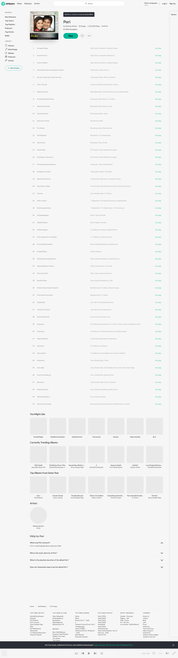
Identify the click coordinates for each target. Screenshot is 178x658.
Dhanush (33, 618)
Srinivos (106, 382)
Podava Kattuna (42, 389)
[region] (96, 606)
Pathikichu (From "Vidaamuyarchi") (57, 465)
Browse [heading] (56, 629)
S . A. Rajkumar (95, 237)
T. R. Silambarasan (107, 208)
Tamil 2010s (102, 620)
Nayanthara (56, 620)
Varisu (77, 616)
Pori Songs (53, 606)
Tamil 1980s (102, 622)
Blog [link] (144, 620)
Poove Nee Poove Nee (45, 295)
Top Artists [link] (56, 638)
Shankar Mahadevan (102, 259)
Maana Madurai (42, 339)
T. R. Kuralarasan (118, 208)
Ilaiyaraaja (93, 99)
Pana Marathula (42, 113)
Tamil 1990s (102, 616)
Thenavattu (96, 437)
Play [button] (70, 35)
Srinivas (116, 84)
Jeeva (97, 273)
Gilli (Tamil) (38, 465)
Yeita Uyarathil (42, 273)
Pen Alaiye (40, 128)
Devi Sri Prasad (95, 317)
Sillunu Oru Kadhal (96, 496)
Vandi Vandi (41, 150)
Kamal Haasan (104, 324)
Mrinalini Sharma (118, 404)
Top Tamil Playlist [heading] (105, 613)
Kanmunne (41, 360)
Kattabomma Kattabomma (46, 164)
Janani (110, 106)
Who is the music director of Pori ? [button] (43, 553)
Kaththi (135, 465)
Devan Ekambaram (124, 186)
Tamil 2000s (102, 618)
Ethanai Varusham (43, 106)
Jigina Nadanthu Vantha (45, 266)
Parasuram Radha (96, 84)
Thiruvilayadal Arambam (135, 496)
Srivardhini (108, 172)
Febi (123, 368)
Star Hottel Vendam (44, 404)
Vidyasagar (94, 70)
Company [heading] (146, 613)
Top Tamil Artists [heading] (37, 613)
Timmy (106, 360)
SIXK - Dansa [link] (124, 620)
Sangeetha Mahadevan (107, 55)
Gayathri (103, 222)
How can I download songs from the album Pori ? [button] (49, 567)
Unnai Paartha (42, 55)
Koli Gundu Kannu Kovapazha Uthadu (50, 70)
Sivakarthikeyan (58, 618)
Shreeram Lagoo (114, 288)
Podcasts (28, 3)
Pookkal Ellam (42, 251)
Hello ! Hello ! (42, 201)
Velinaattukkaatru (43, 397)
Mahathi (102, 215)
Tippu (100, 143)
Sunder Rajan (130, 368)
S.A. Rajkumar (94, 230)
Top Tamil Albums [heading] (82, 613)
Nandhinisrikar (108, 164)
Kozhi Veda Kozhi (43, 317)
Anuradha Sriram (37, 467)
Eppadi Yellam (42, 280)
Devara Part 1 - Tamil (82, 620)
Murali (106, 77)
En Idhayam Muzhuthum (45, 99)
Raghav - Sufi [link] (124, 618)
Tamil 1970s (102, 635)
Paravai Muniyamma (104, 310)
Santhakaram (41, 135)
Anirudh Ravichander (56, 467)
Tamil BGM (101, 624)
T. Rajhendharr (95, 201)
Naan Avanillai (135, 437)
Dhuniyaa (40, 382)
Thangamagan (80, 626)
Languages (151, 3)
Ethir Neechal (79, 635)
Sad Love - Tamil (103, 633)
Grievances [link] (146, 633)
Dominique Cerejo (134, 324)
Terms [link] (145, 629)
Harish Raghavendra (106, 353)
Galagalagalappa (43, 215)
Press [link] (145, 624)
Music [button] (19, 3)
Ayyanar (116, 437)
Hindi (146, 5)
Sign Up (172, 3)
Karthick (101, 172)
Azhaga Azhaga (42, 48)
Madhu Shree (113, 244)
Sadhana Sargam (112, 48)
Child (111, 280)
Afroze (106, 179)
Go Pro (37, 3)
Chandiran (112, 77)
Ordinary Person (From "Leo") (85, 624)
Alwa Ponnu (41, 143)
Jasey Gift (108, 266)
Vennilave (40, 346)
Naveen (103, 317)
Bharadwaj (94, 106)
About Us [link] (146, 616)
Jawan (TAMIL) (80, 629)
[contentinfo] (96, 629)
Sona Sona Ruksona (44, 375)
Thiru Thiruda (42, 84)
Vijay (31, 626)
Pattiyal (154, 496)
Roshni (105, 143)
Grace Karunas (100, 266)
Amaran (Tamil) (116, 465)
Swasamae (40, 331)
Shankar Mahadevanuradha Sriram (106, 389)
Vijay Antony (94, 48)
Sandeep (113, 382)
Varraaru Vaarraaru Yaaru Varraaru (49, 77)
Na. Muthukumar (35, 629)
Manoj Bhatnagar (96, 92)
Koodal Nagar (38, 437)
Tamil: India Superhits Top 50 (107, 631)
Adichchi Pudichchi (44, 179)
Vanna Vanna (41, 353)
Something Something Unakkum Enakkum (115, 496)
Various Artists (71, 26)
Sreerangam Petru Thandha (47, 237)
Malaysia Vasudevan (110, 186)
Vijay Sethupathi (58, 616)
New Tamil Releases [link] (59, 632)
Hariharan (103, 48)
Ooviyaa (40, 193)
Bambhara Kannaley (58, 437)
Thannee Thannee (43, 310)
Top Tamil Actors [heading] (60, 613)
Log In (164, 3)
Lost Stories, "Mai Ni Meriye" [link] (129, 624)
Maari (77, 618)
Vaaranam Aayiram (81, 637)
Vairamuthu (34, 631)
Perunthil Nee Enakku (44, 244)
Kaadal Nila (41, 302)
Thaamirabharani (77, 496)
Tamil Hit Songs (103, 629)
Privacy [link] (151, 629)
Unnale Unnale (57, 496)
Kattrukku (40, 368)
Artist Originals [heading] (127, 613)
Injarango (40, 324)
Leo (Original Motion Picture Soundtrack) (154, 465)
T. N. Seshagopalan (104, 135)
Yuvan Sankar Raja (96, 339)
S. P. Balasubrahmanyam (38, 633)
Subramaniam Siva (106, 273)
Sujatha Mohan (108, 84)
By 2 (154, 437)
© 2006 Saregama (70, 29)
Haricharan (103, 346)
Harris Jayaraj (34, 622)
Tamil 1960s (102, 626)
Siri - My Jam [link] (124, 622)
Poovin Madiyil (42, 63)
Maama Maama (42, 222)
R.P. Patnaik (94, 150)
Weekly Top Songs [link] (59, 636)
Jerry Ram (93, 302)
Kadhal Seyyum (42, 92)
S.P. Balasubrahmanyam (110, 92)
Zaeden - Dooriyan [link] (126, 616)
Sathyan (127, 404)
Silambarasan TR (58, 624)
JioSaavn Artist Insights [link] (150, 635)
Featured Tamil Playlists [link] (60, 634)
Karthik (101, 70)
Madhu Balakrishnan (101, 244)
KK (44, 467)
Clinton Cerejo (123, 324)
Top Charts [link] (56, 640)
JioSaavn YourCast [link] (149, 637)
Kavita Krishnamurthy (105, 128)
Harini (101, 157)
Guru (38, 496)
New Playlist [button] (14, 68)
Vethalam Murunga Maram (46, 259)
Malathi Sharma (114, 259)
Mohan (101, 77)
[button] (151, 4)
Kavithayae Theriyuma (45, 157)
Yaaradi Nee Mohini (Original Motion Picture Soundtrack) (77, 465)
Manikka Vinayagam (110, 150)
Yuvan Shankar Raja (96, 179)
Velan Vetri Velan (43, 121)
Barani (92, 215)
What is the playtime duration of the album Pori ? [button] (49, 560)
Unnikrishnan (102, 99)
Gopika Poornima (115, 179)
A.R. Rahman (94, 324)
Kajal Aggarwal (57, 622)
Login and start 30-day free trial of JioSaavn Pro (113, 645)
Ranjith (100, 113)
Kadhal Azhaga (42, 230)
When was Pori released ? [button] (40, 543)
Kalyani (106, 70)
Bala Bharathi (94, 288)
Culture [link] (145, 618)
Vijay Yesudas (102, 106)
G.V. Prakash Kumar (115, 467)
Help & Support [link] (148, 631)
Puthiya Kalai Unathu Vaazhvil (47, 288)
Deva (92, 375)
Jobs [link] (144, 622)
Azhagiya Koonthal (43, 172)
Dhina (92, 244)
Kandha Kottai (77, 437)
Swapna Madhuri (119, 353)
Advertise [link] (146, 626)
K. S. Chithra (111, 99)
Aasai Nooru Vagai (43, 186)
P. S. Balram (107, 193)
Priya (108, 317)
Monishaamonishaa (44, 208)
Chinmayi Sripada (36, 635)
